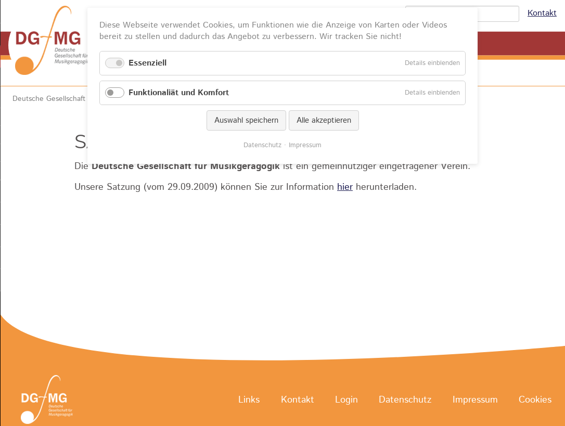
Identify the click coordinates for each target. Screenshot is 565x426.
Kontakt (542, 13)
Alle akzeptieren (324, 120)
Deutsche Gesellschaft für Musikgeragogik (81, 99)
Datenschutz (405, 400)
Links (249, 400)
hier (345, 187)
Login (346, 400)
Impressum (475, 400)
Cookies (535, 400)
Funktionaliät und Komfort (179, 93)
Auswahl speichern (246, 120)
